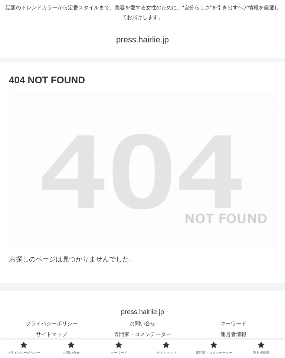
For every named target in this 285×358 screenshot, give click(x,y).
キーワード (233, 323)
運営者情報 (233, 334)
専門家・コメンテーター (142, 334)
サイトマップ (51, 334)
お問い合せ (142, 323)
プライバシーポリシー (52, 323)
